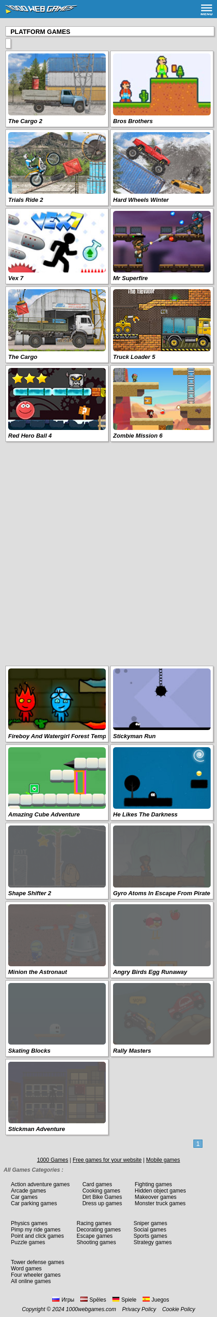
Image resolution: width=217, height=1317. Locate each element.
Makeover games (156, 1197)
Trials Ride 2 (25, 199)
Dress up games (102, 1203)
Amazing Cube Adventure (44, 814)
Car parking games (34, 1203)
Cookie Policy (178, 1309)
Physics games (29, 1223)
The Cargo (22, 356)
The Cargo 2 (25, 121)
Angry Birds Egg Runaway (150, 972)
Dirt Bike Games (102, 1197)
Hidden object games (160, 1191)
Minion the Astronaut (37, 972)
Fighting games (153, 1184)
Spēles (93, 1300)
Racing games (94, 1223)
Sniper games (150, 1223)
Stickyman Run (134, 736)
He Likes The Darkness (145, 814)
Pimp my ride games (35, 1229)
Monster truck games (160, 1203)
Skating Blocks (29, 1050)
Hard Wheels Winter (141, 199)
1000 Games (52, 1160)
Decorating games (99, 1229)
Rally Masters (132, 1050)
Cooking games (101, 1191)
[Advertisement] (108, 553)
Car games (24, 1197)
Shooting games (96, 1242)
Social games (149, 1229)
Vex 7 (16, 278)
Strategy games (152, 1242)
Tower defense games (37, 1262)
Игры (63, 1300)
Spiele (124, 1300)
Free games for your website (107, 1160)
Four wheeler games (35, 1275)
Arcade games (28, 1191)
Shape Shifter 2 (29, 893)
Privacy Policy (139, 1309)
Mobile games (163, 1160)
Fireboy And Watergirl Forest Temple (59, 736)
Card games (97, 1184)
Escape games (95, 1236)
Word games (26, 1268)
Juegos (156, 1300)
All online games (31, 1281)
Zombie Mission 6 (138, 435)
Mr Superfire (130, 278)
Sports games (150, 1236)
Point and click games (37, 1236)
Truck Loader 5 (134, 356)
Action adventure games (40, 1184)
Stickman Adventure (36, 1129)
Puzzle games (28, 1242)
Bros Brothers (133, 121)
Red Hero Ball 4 (30, 435)
